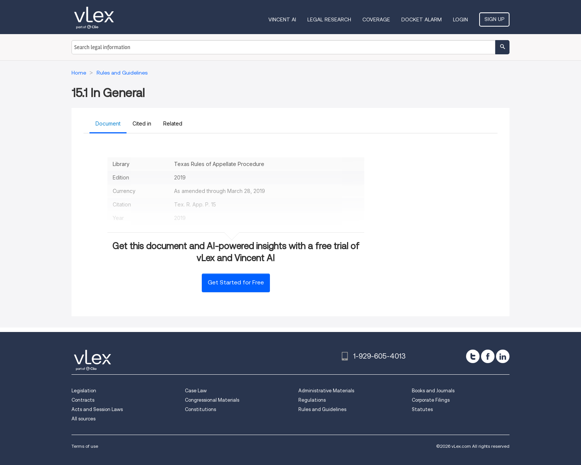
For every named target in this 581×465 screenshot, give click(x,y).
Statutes (422, 409)
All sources (83, 419)
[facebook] (488, 356)
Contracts (83, 400)
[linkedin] (502, 356)
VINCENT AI (282, 19)
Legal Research (329, 19)
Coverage (376, 19)
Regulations (312, 400)
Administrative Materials (326, 390)
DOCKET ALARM (421, 19)
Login (460, 19)
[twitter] (473, 356)
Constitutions (200, 409)
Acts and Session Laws (97, 409)
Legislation (84, 390)
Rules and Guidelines (322, 409)
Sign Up (494, 19)
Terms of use (85, 446)
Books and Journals (433, 390)
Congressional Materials (212, 400)
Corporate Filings (431, 400)
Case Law (196, 390)
